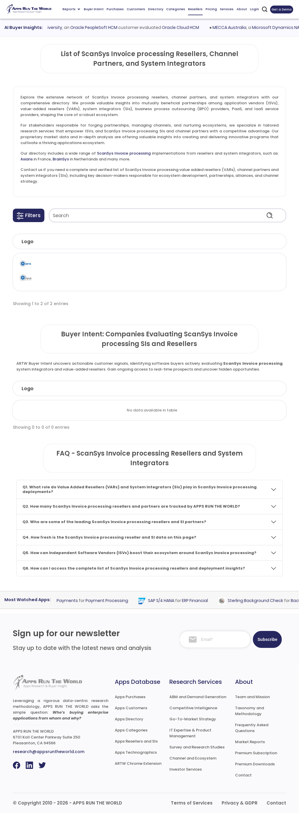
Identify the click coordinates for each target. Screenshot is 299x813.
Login (254, 9)
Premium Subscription (256, 753)
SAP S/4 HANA (164, 601)
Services (227, 9)
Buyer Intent (94, 9)
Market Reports (250, 742)
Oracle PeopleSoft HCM (96, 27)
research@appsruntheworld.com (48, 752)
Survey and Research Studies (197, 747)
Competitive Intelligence (193, 708)
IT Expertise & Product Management (190, 733)
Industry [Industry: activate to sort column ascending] (95, 388)
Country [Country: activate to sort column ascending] (219, 388)
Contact (243, 775)
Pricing (211, 9)
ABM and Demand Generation (197, 697)
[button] (28, 215)
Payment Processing (109, 601)
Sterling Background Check (258, 601)
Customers (136, 9)
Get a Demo (282, 9)
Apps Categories (131, 730)
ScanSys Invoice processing (124, 153)
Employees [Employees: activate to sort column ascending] (137, 388)
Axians (26, 159)
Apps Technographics (136, 752)
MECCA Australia (232, 27)
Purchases (115, 9)
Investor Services (185, 769)
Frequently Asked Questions (251, 728)
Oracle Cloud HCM (183, 27)
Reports (71, 9)
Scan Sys (113, 264)
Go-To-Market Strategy (192, 719)
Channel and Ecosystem (192, 758)
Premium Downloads (255, 764)
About (242, 9)
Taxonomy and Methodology (249, 711)
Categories (175, 9)
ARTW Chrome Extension (138, 763)
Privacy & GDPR (240, 803)
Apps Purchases (130, 697)
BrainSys (61, 159)
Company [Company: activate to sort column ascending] (54, 388)
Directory (155, 9)
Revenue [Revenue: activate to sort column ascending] (179, 388)
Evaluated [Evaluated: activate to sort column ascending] (259, 388)
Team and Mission (252, 697)
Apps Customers (131, 708)
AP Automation (214, 264)
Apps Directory (129, 719)
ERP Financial (198, 601)
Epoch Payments (63, 601)
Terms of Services (192, 803)
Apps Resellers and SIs (136, 741)
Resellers (195, 9)
